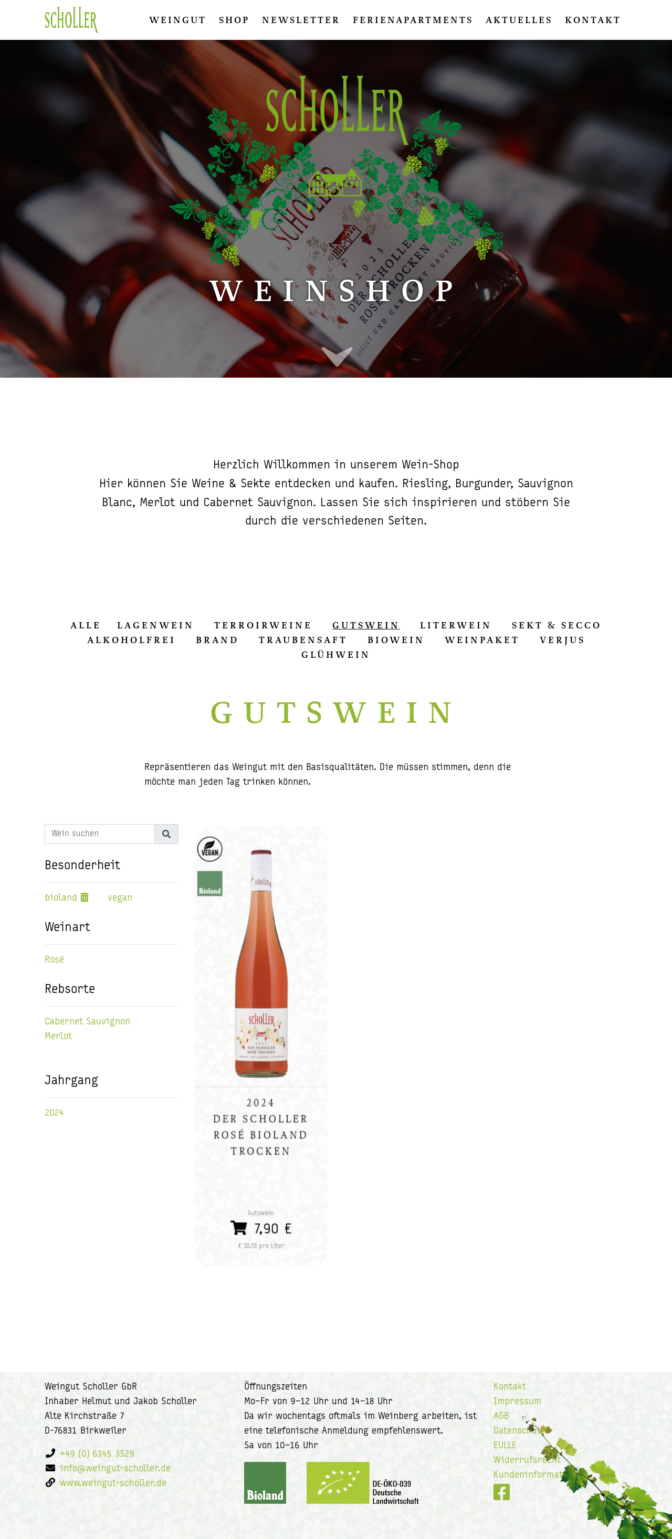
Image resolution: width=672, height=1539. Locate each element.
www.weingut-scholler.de (113, 1484)
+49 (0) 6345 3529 (97, 1454)
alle (85, 625)
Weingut (177, 20)
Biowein (396, 640)
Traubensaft (303, 640)
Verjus (562, 640)
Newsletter (301, 20)
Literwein (456, 625)
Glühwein (336, 654)
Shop (234, 20)
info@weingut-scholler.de (115, 1469)
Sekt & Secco (557, 625)
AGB (501, 1417)
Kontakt (593, 20)
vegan (120, 898)
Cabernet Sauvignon (87, 1022)
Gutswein (366, 625)
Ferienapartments (413, 20)
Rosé (54, 960)
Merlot (58, 1037)
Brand (217, 640)
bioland (61, 898)
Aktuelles (519, 20)
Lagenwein (155, 625)
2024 (54, 1113)
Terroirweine (263, 625)
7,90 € (261, 1209)
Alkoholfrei (131, 640)
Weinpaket (482, 640)
